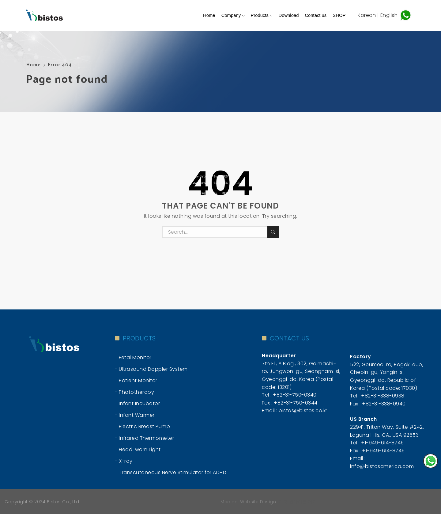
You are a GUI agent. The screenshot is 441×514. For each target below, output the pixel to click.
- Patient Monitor (136, 380)
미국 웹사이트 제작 (298, 502)
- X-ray (124, 461)
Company (233, 15)
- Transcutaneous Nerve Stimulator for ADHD (170, 472)
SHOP (339, 15)
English (389, 14)
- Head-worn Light (138, 449)
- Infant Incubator (137, 403)
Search (273, 232)
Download (288, 15)
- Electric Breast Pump (142, 426)
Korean (367, 14)
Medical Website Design (248, 502)
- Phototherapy (134, 392)
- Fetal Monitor (133, 357)
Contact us (315, 15)
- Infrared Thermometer (144, 438)
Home (209, 15)
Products (262, 15)
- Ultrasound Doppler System (151, 369)
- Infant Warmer (135, 415)
